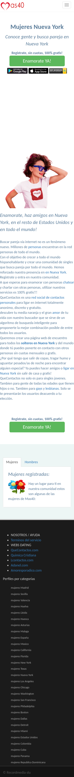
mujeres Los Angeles (22, 681)
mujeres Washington (22, 693)
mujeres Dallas (19, 718)
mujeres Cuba (18, 749)
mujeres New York (21, 662)
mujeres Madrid (20, 587)
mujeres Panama (20, 756)
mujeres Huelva (19, 606)
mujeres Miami (19, 731)
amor (56, 312)
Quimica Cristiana (23, 555)
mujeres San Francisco (23, 700)
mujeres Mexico (20, 644)
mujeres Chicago (20, 687)
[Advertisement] (37, 112)
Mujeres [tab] (12, 462)
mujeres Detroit (19, 725)
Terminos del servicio (26, 540)
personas (34, 247)
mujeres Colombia (21, 743)
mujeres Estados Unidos (24, 737)
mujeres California (21, 650)
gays (39, 388)
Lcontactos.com (22, 560)
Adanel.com (19, 565)
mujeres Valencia (20, 600)
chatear (68, 282)
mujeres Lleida (19, 612)
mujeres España (20, 637)
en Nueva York (55, 272)
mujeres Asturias (20, 625)
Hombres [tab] (31, 462)
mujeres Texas (18, 668)
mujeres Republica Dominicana (28, 762)
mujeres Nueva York (22, 675)
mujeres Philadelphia (22, 706)
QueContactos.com (24, 550)
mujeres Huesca (20, 619)
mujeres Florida (19, 656)
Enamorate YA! (37, 61)
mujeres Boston (19, 712)
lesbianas (52, 388)
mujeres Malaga (20, 631)
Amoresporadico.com (26, 570)
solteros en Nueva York (38, 343)
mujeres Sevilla (19, 594)
